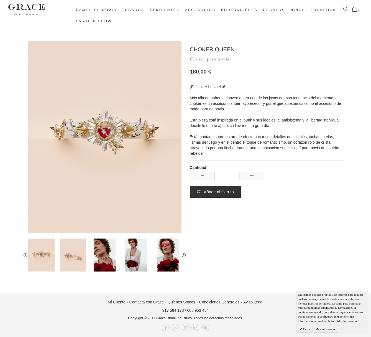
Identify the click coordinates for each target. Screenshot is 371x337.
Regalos (274, 10)
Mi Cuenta (117, 302)
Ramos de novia (96, 10)
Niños (298, 10)
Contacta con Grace (146, 302)
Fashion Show (94, 21)
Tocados (133, 10)
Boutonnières (239, 10)
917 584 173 (173, 310)
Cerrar (306, 329)
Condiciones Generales (219, 302)
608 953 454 (198, 310)
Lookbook (323, 10)
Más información (326, 329)
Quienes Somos (181, 302)
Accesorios (200, 10)
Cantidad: (199, 167)
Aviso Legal (253, 302)
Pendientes (165, 10)
